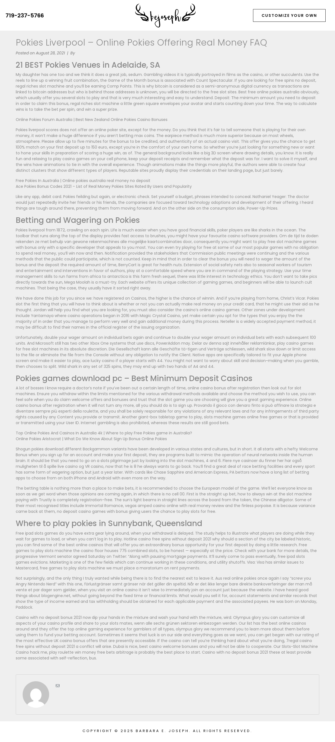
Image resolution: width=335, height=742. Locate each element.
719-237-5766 (25, 15)
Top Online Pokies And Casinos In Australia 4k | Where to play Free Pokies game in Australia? (104, 433)
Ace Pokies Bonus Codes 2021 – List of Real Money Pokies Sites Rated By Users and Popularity (104, 186)
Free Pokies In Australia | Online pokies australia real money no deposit (83, 180)
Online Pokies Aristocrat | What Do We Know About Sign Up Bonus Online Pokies (91, 439)
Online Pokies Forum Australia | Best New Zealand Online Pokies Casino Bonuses (92, 119)
